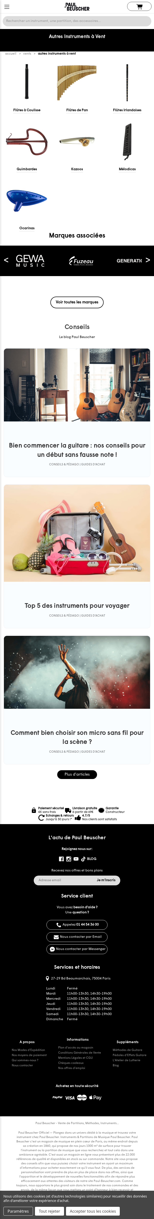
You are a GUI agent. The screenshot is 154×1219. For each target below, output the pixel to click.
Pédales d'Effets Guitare (129, 1055)
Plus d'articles (77, 775)
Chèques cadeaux (71, 1063)
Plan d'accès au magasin (75, 1047)
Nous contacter (22, 1065)
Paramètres (18, 1211)
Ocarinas (26, 228)
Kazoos (77, 169)
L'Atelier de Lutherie (126, 1060)
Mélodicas (127, 169)
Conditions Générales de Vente (79, 1052)
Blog (116, 1065)
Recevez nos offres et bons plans (77, 870)
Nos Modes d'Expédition (28, 1050)
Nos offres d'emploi (71, 1068)
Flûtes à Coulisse (26, 110)
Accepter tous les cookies (93, 1211)
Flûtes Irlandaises (127, 110)
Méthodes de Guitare (127, 1050)
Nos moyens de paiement (29, 1055)
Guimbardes (27, 169)
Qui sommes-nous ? (25, 1060)
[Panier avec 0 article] (139, 6)
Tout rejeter (49, 1211)
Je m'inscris (106, 880)
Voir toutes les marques (77, 302)
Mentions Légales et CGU (75, 1058)
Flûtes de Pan (77, 110)
